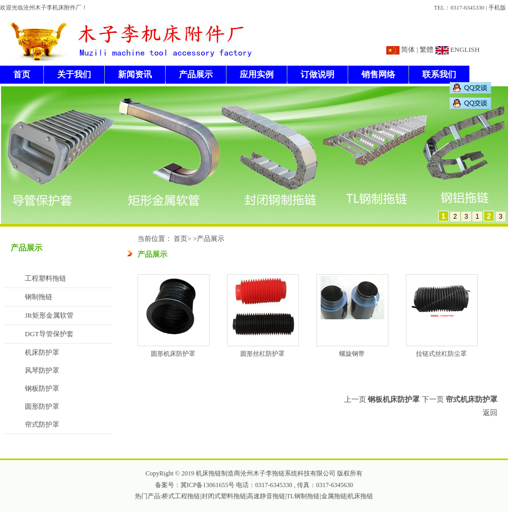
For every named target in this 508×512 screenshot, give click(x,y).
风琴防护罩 (42, 370)
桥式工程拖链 (181, 496)
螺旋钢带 (352, 353)
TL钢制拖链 (303, 496)
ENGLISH (464, 49)
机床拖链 (360, 496)
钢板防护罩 (42, 388)
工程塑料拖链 (45, 278)
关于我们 (74, 74)
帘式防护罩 (42, 424)
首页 (21, 74)
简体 (408, 49)
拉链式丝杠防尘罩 (441, 353)
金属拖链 (334, 496)
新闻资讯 (135, 74)
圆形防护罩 (42, 406)
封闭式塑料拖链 (224, 496)
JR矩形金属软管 (49, 315)
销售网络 (378, 74)
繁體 (426, 49)
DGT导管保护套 (49, 334)
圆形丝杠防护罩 (262, 353)
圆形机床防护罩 (173, 353)
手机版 (497, 7)
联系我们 (439, 74)
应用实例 (257, 74)
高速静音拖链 (266, 496)
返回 (490, 413)
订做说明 (317, 74)
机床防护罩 (42, 352)
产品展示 (196, 74)
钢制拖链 (38, 297)
